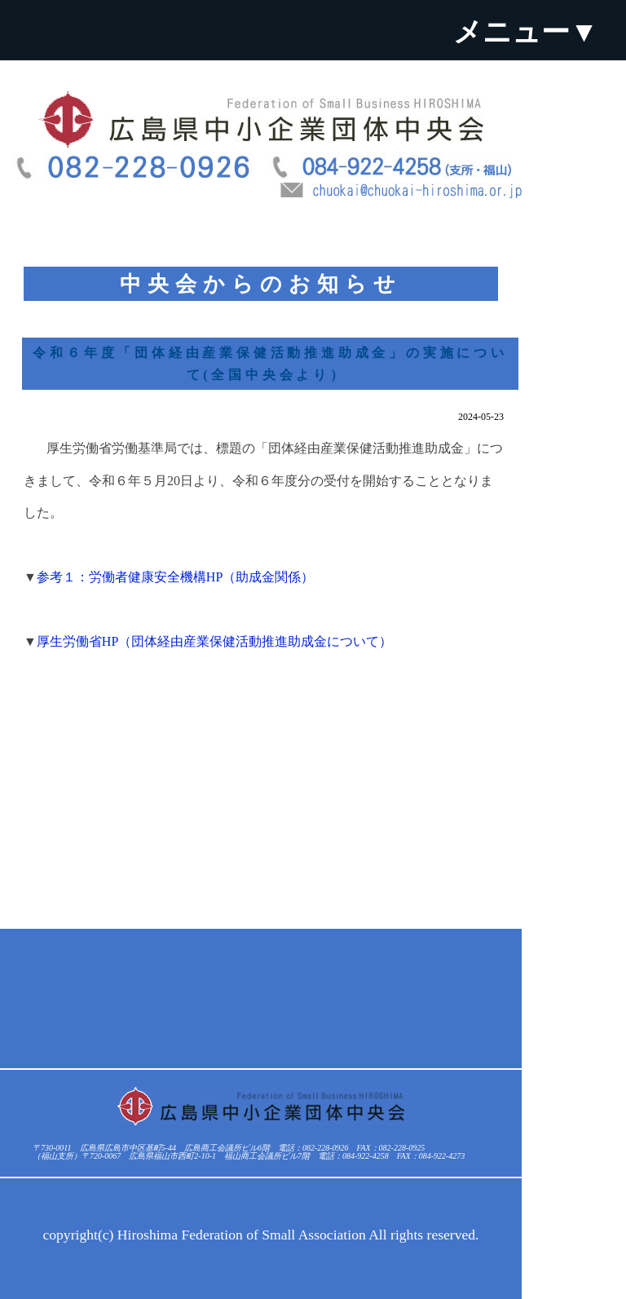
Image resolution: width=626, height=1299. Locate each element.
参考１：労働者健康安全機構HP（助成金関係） (175, 577)
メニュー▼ (525, 31)
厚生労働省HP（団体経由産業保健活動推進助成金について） (214, 641)
